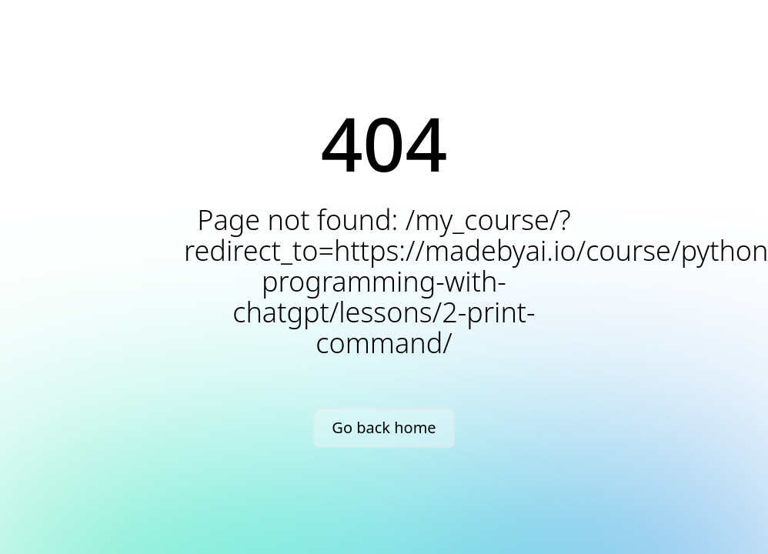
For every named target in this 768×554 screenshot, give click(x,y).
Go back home (384, 427)
